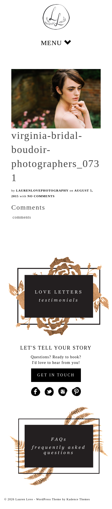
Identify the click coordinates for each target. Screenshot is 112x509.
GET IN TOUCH (56, 375)
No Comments (41, 196)
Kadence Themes (78, 499)
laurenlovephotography (42, 190)
